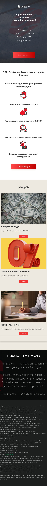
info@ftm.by (9, 454)
